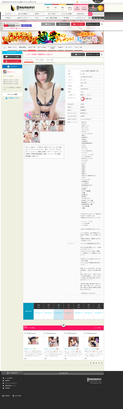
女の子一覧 (31, 47)
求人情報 (66, 18)
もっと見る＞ (98, 327)
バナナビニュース (80, 18)
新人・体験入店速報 (51, 18)
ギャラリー (68, 47)
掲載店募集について (10, 385)
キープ (84, 2)
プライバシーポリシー (11, 383)
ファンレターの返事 (66, 14)
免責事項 (7, 380)
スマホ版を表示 (13, 373)
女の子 (90, 18)
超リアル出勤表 (22, 14)
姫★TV (37, 14)
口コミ (37, 18)
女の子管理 (18, 395)
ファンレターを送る (12, 61)
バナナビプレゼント (101, 8)
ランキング (8, 14)
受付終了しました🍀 (29, 349)
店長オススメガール (22, 18)
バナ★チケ (8, 18)
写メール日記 (51, 14)
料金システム (12, 47)
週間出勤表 (22, 47)
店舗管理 (7, 395)
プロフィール (28, 60)
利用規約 (7, 388)
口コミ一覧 (78, 47)
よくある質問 (8, 378)
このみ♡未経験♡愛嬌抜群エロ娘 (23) (38, 54)
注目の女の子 (80, 14)
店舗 (90, 14)
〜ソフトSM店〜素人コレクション (16, 28)
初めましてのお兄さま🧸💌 (51, 349)
